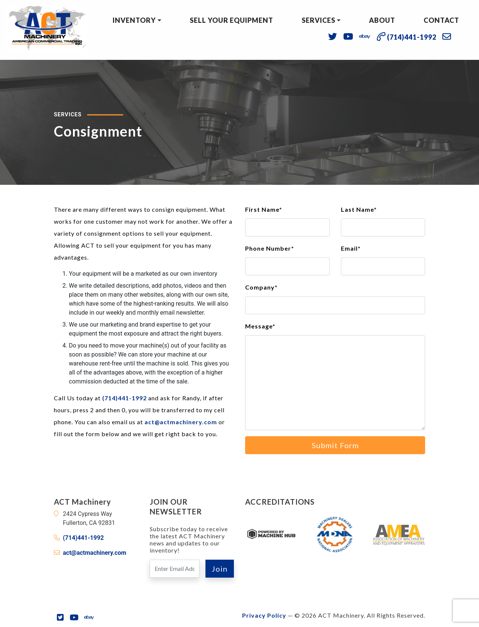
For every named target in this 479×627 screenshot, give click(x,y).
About (382, 20)
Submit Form (335, 445)
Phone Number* (269, 248)
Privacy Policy (264, 615)
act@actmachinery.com (180, 421)
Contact (441, 20)
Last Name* (359, 209)
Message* (260, 326)
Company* (261, 287)
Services (318, 20)
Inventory (134, 20)
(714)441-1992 (124, 397)
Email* (351, 248)
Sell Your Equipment (231, 20)
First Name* (263, 209)
